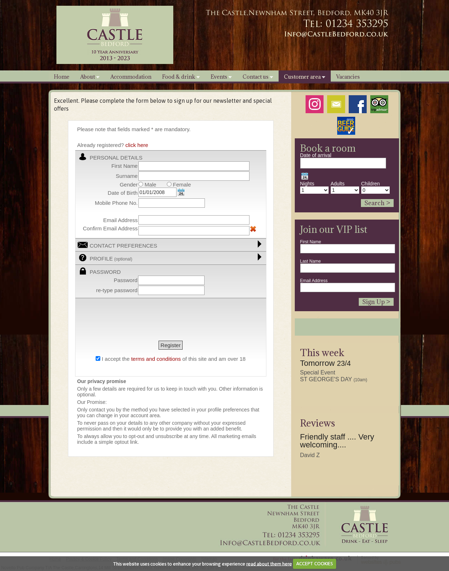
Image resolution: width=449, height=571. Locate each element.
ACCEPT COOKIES (314, 563)
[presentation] (132, 320)
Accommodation (130, 76)
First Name (310, 241)
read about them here (269, 563)
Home (61, 76)
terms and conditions (156, 359)
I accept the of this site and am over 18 (174, 359)
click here (136, 145)
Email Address (314, 280)
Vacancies (348, 76)
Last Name (310, 261)
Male (147, 184)
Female (179, 184)
